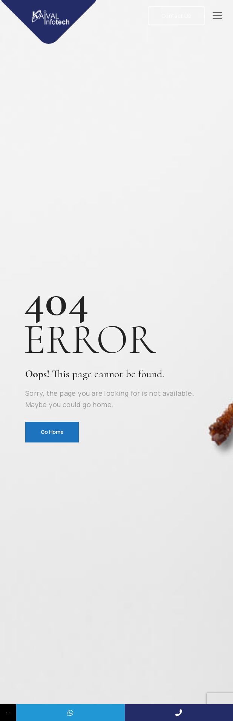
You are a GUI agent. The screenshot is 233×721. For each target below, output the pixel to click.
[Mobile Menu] (217, 15)
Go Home (52, 431)
